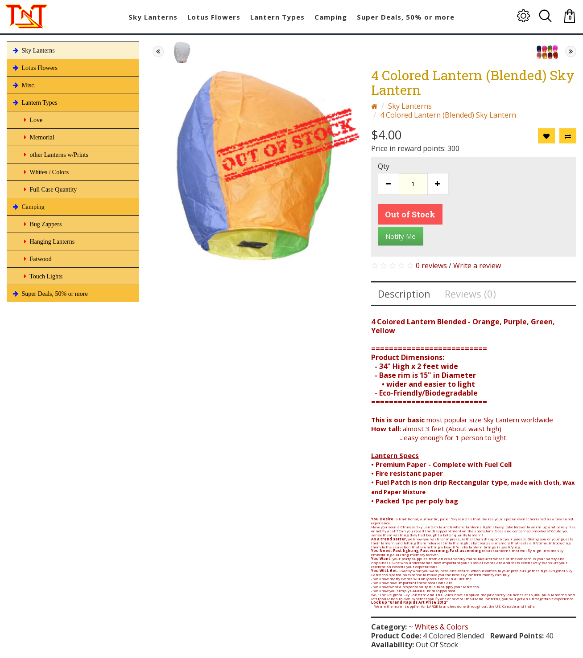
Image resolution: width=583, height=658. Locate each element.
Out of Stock (410, 214)
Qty (383, 166)
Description (404, 293)
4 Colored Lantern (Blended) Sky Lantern (448, 115)
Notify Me (400, 236)
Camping (28, 207)
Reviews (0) (470, 293)
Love (32, 120)
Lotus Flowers (34, 68)
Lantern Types (34, 102)
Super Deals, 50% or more (49, 293)
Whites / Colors (45, 172)
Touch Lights (42, 276)
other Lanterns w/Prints (55, 154)
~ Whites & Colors (438, 627)
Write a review (477, 265)
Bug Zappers (42, 224)
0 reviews (431, 265)
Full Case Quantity (49, 189)
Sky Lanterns (33, 50)
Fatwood (37, 259)
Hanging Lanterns (48, 241)
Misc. (23, 85)
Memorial (38, 137)
